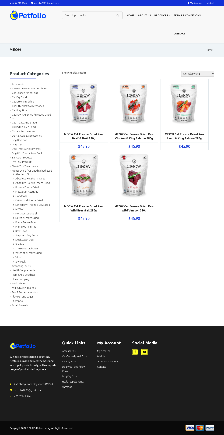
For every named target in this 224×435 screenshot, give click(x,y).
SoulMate (20, 244)
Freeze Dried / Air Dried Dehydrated (32, 170)
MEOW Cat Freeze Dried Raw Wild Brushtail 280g (83, 208)
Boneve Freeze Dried (27, 187)
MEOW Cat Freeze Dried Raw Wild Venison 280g (134, 208)
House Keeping (20, 279)
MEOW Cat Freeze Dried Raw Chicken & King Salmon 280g (134, 136)
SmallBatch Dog (24, 239)
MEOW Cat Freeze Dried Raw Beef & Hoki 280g (83, 136)
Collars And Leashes (23, 131)
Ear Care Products (22, 157)
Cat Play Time (19, 110)
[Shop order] (197, 74)
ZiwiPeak (20, 261)
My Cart (210, 3)
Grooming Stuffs (21, 265)
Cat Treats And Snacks (24, 122)
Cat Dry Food (19, 97)
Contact (179, 33)
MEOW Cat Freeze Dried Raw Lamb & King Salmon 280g (184, 136)
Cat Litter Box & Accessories (28, 105)
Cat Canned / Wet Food (25, 92)
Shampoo (17, 300)
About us (144, 15)
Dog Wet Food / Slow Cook (27, 153)
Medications (19, 283)
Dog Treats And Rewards (26, 148)
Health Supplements (23, 270)
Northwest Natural (26, 213)
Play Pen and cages (22, 296)
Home (130, 15)
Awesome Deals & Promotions (29, 88)
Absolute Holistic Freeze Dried (32, 182)
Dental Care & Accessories (27, 135)
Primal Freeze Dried (26, 222)
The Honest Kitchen (26, 248)
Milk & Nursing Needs (24, 287)
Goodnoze (21, 195)
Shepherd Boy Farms (26, 235)
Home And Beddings (23, 274)
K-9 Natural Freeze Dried (29, 200)
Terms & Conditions (187, 15)
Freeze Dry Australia (26, 191)
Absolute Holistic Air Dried (30, 178)
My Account (195, 3)
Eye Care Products (22, 161)
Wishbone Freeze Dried (28, 252)
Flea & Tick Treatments (25, 166)
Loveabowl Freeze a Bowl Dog (32, 204)
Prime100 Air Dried (25, 226)
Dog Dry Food (19, 140)
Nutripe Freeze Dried (27, 217)
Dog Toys (17, 144)
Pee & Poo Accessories (25, 292)
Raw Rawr (21, 230)
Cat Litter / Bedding (23, 101)
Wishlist (101, 356)
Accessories (19, 84)
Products (161, 15)
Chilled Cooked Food (24, 126)
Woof (18, 257)
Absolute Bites (23, 174)
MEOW (19, 209)
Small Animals (20, 305)
